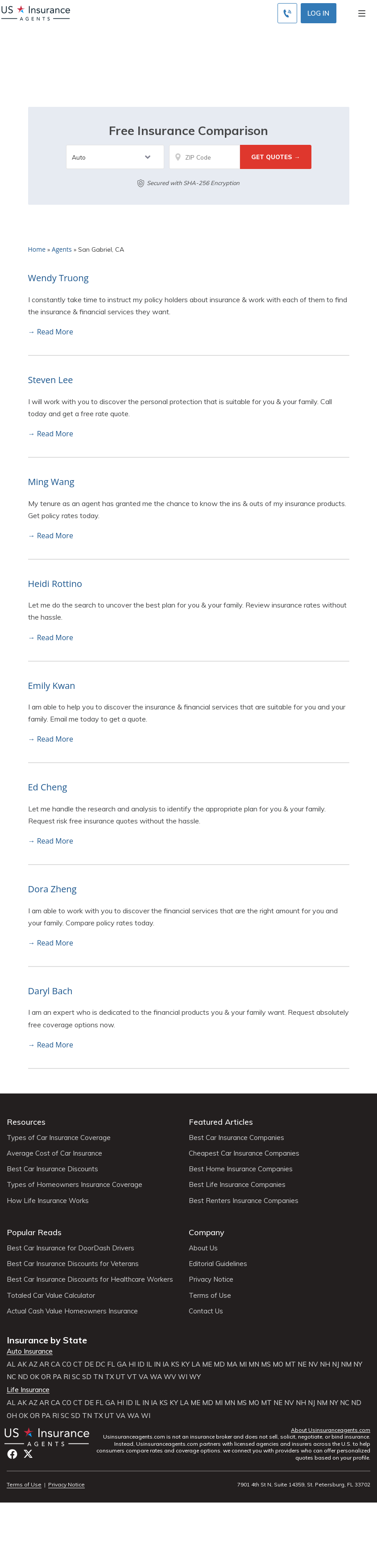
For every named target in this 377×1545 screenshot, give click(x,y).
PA (57, 1377)
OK (34, 1377)
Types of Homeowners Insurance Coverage (74, 1185)
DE (89, 1364)
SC (76, 1377)
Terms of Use (210, 1296)
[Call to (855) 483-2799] (287, 13)
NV (313, 1364)
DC (100, 1364)
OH (12, 1416)
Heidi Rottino (55, 584)
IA (165, 1364)
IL (149, 1364)
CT (78, 1364)
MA (232, 1364)
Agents (62, 249)
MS (266, 1364)
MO (278, 1364)
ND (23, 1377)
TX (109, 1377)
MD (219, 1364)
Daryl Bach (50, 991)
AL (11, 1364)
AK (22, 1364)
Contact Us (206, 1311)
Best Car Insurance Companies (236, 1138)
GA (122, 1364)
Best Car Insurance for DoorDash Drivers (70, 1248)
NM (346, 1364)
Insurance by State (47, 1340)
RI (66, 1377)
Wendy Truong (58, 278)
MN (254, 1364)
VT (132, 1377)
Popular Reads (34, 1232)
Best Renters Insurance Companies (243, 1201)
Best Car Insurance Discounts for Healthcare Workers (90, 1279)
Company (206, 1232)
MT (290, 1364)
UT (120, 1377)
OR (46, 1377)
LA (195, 1364)
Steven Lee (50, 380)
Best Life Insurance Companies (237, 1185)
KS (175, 1364)
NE (302, 1364)
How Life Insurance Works (48, 1201)
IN (157, 1364)
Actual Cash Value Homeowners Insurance (72, 1311)
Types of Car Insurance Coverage (59, 1138)
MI (243, 1364)
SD (86, 1377)
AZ (33, 1364)
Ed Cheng (47, 787)
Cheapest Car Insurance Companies (244, 1153)
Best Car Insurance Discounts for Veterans (73, 1264)
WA (156, 1377)
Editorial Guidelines (218, 1264)
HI (132, 1364)
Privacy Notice (211, 1279)
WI (182, 1377)
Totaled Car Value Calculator (51, 1296)
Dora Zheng (52, 889)
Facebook (12, 1454)
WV (170, 1377)
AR (44, 1364)
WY (195, 1377)
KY (185, 1364)
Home (37, 249)
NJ (335, 1364)
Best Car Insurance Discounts (52, 1169)
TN (98, 1377)
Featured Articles (221, 1122)
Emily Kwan (51, 686)
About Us (203, 1248)
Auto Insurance (30, 1351)
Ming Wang (51, 482)
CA (55, 1364)
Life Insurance (28, 1389)
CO (66, 1364)
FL (111, 1364)
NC (11, 1377)
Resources (26, 1122)
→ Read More (50, 332)
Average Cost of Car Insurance (54, 1153)
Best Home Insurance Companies (241, 1169)
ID (141, 1364)
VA (143, 1377)
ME (207, 1364)
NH (325, 1364)
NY (357, 1364)
